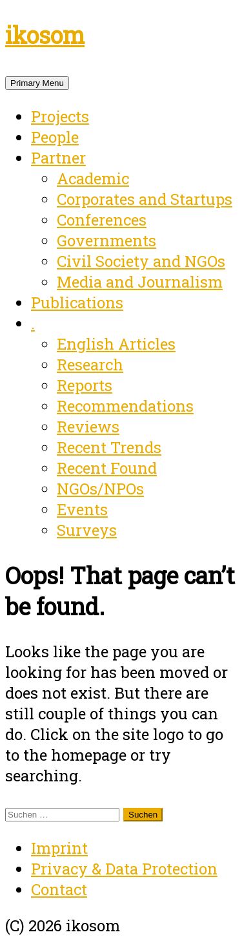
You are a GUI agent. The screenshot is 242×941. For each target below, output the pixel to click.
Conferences (101, 219)
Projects (60, 116)
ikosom (45, 34)
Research (90, 364)
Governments (106, 240)
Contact (59, 889)
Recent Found (107, 468)
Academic (93, 178)
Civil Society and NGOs (141, 261)
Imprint (59, 848)
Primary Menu (37, 83)
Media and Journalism (140, 281)
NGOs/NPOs (100, 488)
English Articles (116, 343)
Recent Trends (109, 447)
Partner (58, 157)
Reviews (88, 426)
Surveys (87, 530)
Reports (84, 385)
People (55, 137)
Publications (77, 302)
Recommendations (125, 406)
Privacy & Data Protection (124, 868)
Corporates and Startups (144, 199)
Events (82, 509)
